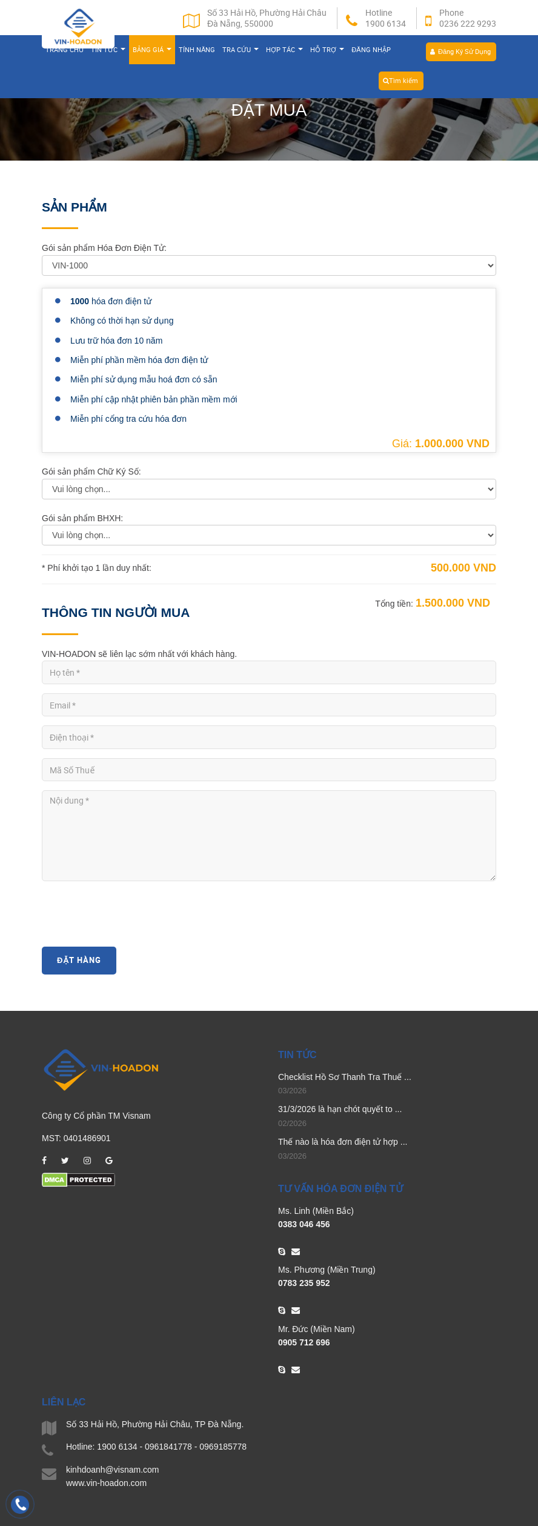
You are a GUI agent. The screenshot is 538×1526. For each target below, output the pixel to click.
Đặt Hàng (79, 960)
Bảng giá (152, 51)
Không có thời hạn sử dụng (121, 320)
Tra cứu (240, 51)
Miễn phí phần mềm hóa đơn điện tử (139, 360)
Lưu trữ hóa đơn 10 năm (116, 340)
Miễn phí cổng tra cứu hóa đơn (128, 419)
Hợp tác (284, 51)
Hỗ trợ (327, 51)
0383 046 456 (304, 1224)
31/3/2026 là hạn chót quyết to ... (340, 1109)
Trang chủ (64, 51)
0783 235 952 (304, 1283)
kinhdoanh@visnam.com (112, 1469)
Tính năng (197, 51)
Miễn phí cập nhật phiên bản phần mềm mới (153, 399)
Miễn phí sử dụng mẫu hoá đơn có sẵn (143, 379)
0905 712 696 (304, 1342)
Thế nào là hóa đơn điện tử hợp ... (342, 1142)
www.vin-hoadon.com (106, 1483)
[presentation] (134, 914)
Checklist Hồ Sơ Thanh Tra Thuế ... (344, 1077)
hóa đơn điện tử (110, 301)
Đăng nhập (370, 51)
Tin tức (108, 51)
